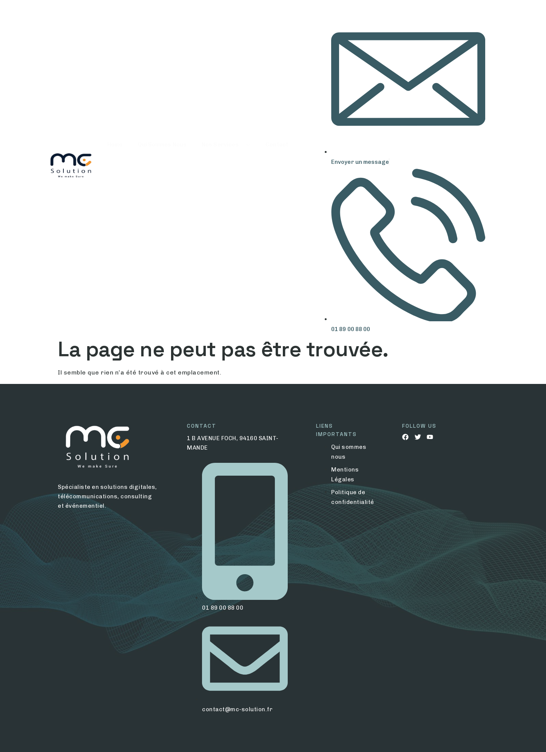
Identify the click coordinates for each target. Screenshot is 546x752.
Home (114, 166)
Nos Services (226, 166)
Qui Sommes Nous (162, 166)
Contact (276, 166)
